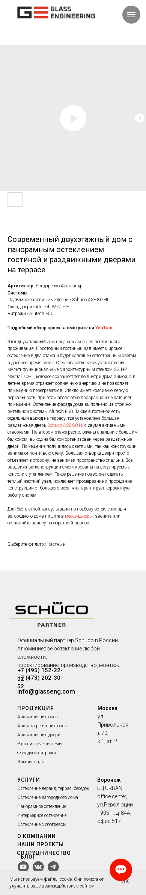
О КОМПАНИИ (36, 836)
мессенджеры (79, 516)
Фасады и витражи (36, 752)
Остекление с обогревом (41, 824)
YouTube (104, 327)
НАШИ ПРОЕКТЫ (40, 844)
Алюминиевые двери (38, 734)
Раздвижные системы (39, 743)
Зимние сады (31, 761)
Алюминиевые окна (37, 716)
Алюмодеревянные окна (42, 725)
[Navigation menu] (131, 14)
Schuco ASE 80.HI (65, 425)
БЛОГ (28, 857)
